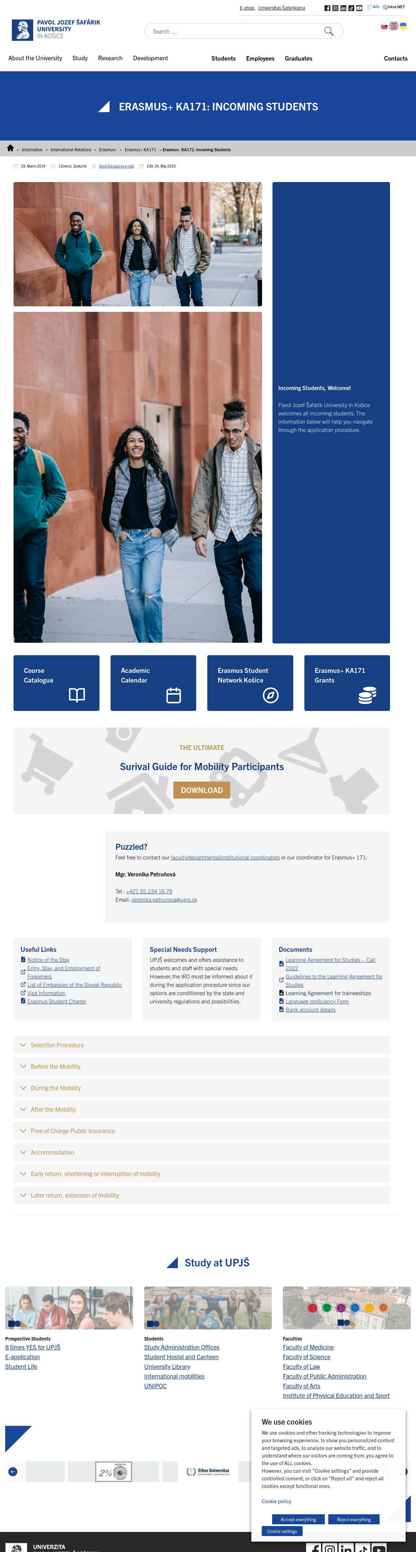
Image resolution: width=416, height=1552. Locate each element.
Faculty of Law (301, 1366)
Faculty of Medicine (308, 1347)
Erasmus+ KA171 (140, 149)
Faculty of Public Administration (324, 1376)
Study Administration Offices (181, 1347)
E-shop (247, 7)
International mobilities (174, 1376)
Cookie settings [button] (282, 1531)
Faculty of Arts (301, 1386)
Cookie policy (276, 1501)
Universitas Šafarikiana (281, 7)
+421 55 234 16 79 (149, 890)
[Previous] (12, 1471)
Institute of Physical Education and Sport (336, 1395)
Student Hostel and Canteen (181, 1357)
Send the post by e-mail (116, 166)
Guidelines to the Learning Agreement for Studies (334, 980)
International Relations (71, 149)
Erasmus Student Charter (56, 1001)
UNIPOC (155, 1386)
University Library (167, 1366)
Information (32, 149)
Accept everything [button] (298, 1519)
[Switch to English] (394, 26)
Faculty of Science (306, 1357)
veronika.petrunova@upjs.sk (164, 899)
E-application (22, 1357)
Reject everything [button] (354, 1519)
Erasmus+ (108, 149)
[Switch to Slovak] (384, 26)
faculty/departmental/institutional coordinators (225, 857)
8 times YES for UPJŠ (32, 1347)
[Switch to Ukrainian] (403, 26)
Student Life (21, 1366)
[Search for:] (334, 31)
